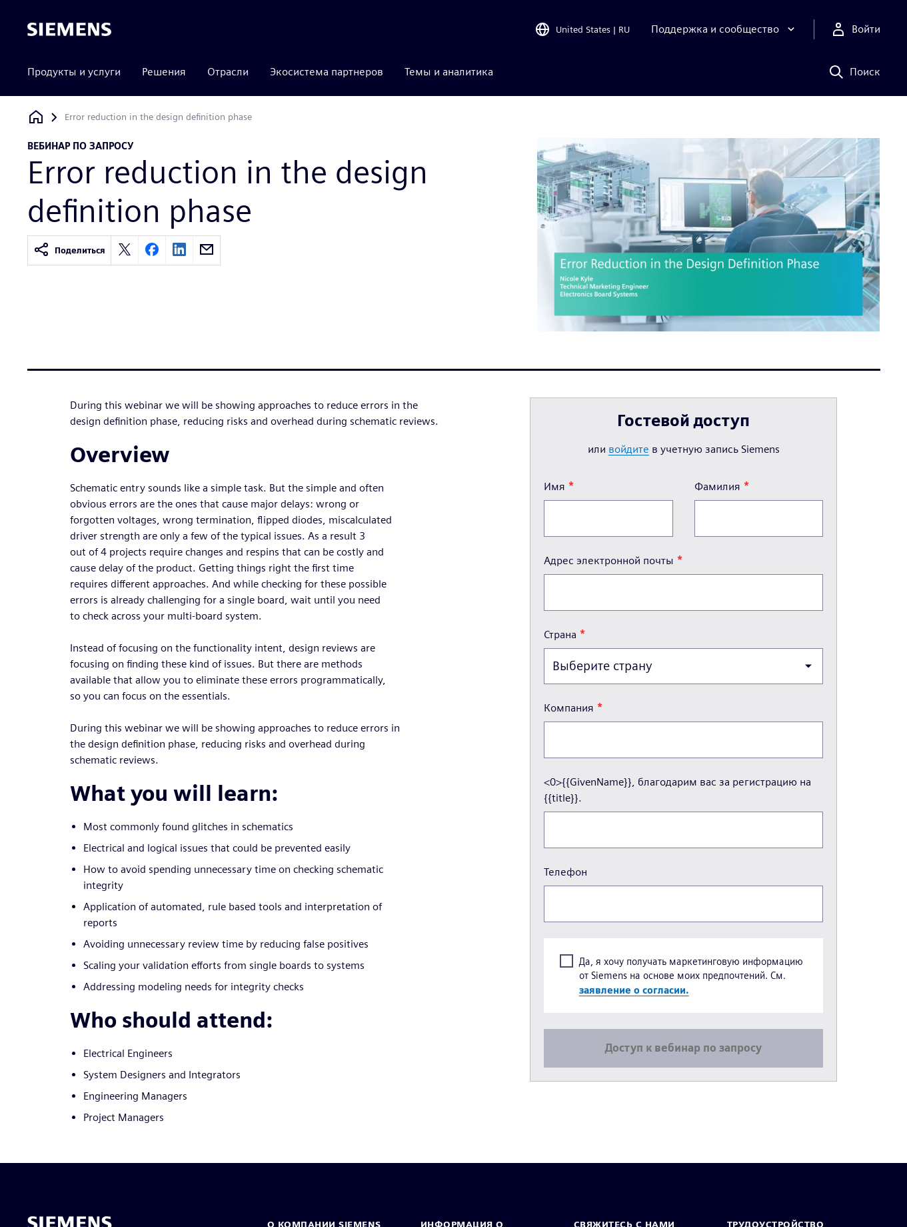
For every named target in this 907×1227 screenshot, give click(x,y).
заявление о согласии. (634, 989)
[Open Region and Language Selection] (582, 29)
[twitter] (124, 250)
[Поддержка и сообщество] (724, 29)
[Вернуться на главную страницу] (36, 117)
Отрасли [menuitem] (228, 71)
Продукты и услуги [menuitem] (74, 71)
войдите (628, 449)
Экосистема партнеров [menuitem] (326, 71)
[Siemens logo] (69, 29)
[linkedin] (179, 250)
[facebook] (152, 250)
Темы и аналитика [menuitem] (449, 71)
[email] (206, 250)
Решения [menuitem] (164, 71)
